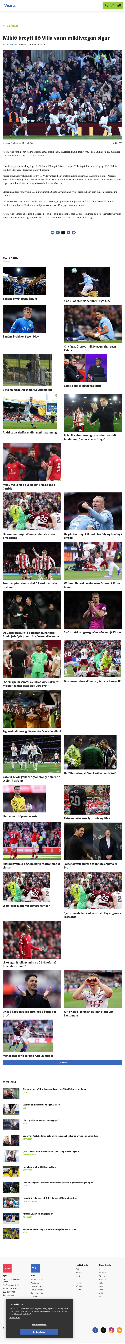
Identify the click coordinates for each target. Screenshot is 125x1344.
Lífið (79, 1280)
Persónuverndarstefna (12, 1286)
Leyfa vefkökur (56, 1332)
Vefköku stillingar (23, 1332)
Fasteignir (104, 1273)
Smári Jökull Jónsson (12, 45)
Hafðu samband (40, 1287)
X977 (102, 1294)
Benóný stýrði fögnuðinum (20, 299)
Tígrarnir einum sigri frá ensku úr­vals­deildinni (32, 731)
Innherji (103, 1269)
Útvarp (80, 1291)
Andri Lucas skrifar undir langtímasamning (30, 432)
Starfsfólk (37, 1297)
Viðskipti (81, 1273)
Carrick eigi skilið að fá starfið (83, 386)
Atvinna (103, 1276)
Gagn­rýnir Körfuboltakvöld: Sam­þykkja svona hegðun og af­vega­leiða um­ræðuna (60, 1136)
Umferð (36, 1301)
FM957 (103, 1291)
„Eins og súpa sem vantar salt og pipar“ (41, 1121)
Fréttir (80, 1269)
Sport (79, 1276)
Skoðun (80, 1284)
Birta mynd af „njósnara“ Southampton (27, 390)
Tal (101, 1298)
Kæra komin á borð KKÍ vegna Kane (39, 1167)
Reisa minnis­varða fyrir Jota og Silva (87, 818)
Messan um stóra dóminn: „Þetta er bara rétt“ (92, 681)
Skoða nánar (14, 1325)
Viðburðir (104, 1280)
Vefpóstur (37, 1305)
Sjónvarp (81, 1287)
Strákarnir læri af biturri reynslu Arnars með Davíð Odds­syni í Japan (54, 1089)
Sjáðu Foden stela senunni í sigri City (87, 301)
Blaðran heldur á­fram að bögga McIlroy (41, 1105)
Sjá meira (63, 1063)
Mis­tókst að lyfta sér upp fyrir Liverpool (28, 1056)
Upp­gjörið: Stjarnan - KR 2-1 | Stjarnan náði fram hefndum (50, 1198)
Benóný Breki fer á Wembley (21, 336)
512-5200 (41, 1280)
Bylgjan (103, 1287)
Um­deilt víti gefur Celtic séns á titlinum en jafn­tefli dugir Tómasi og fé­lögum (58, 1183)
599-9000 (11, 1296)
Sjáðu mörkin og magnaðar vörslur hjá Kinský (93, 632)
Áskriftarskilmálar (40, 1294)
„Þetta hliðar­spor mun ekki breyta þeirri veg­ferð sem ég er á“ (51, 1152)
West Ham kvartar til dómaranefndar (26, 906)
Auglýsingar (38, 1283)
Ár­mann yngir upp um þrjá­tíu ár (38, 1214)
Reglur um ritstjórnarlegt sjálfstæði (13, 1281)
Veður (102, 1284)
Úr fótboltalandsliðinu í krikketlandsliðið (90, 773)
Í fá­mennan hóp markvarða (20, 816)
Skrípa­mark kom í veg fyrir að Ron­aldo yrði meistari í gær (49, 1230)
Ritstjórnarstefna (40, 1290)
